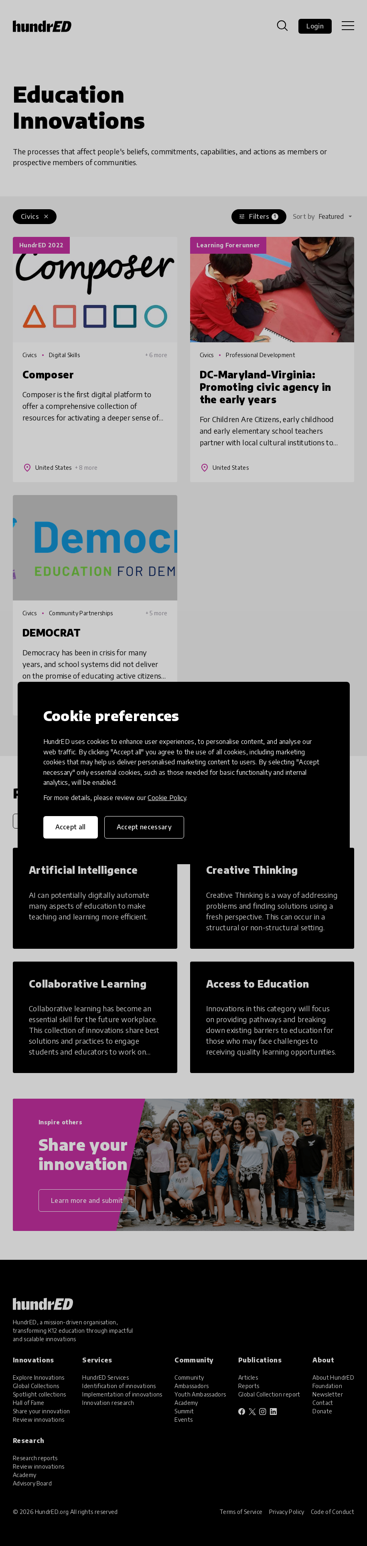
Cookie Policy (167, 798)
